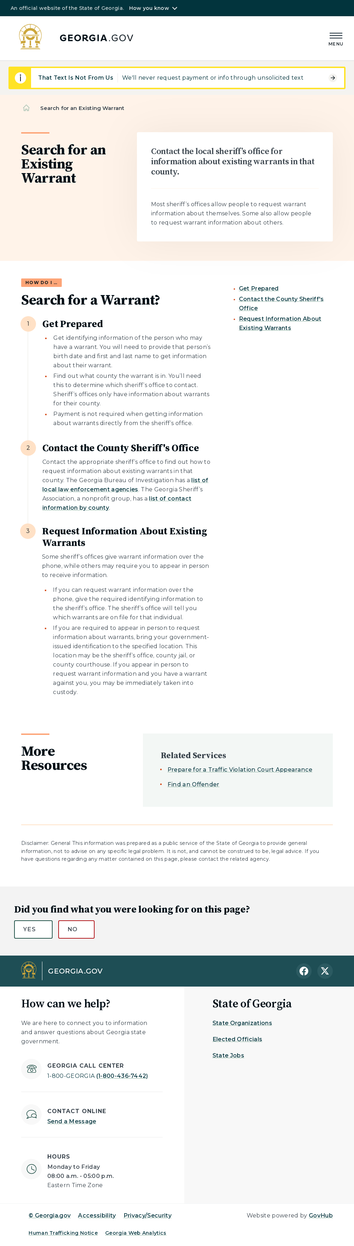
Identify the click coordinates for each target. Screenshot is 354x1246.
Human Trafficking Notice (63, 1233)
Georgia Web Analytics (136, 1233)
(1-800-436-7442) (97, 1076)
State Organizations (242, 1023)
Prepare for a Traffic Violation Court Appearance (240, 769)
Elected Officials (237, 1039)
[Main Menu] (336, 38)
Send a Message (71, 1121)
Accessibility (97, 1215)
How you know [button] (149, 8)
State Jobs (228, 1055)
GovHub (321, 1215)
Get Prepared (259, 288)
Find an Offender (194, 784)
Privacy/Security (148, 1215)
